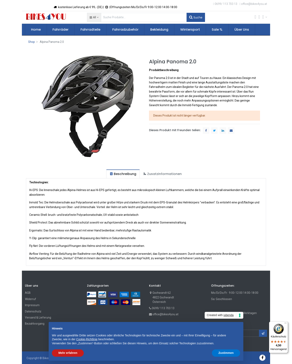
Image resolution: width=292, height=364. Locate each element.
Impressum (32, 305)
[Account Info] (264, 17)
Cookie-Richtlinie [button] (87, 339)
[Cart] (255, 17)
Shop (31, 41)
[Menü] (285, 324)
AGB (28, 292)
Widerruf (30, 299)
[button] (94, 17)
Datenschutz (33, 311)
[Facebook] (262, 357)
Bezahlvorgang (34, 323)
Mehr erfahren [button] (67, 352)
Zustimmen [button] (226, 352)
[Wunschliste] (259, 17)
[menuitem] (36, 30)
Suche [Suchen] (195, 17)
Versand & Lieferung (38, 317)
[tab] (123, 173)
